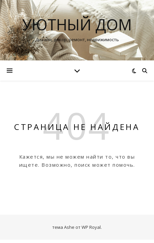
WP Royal (91, 227)
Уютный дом (77, 24)
